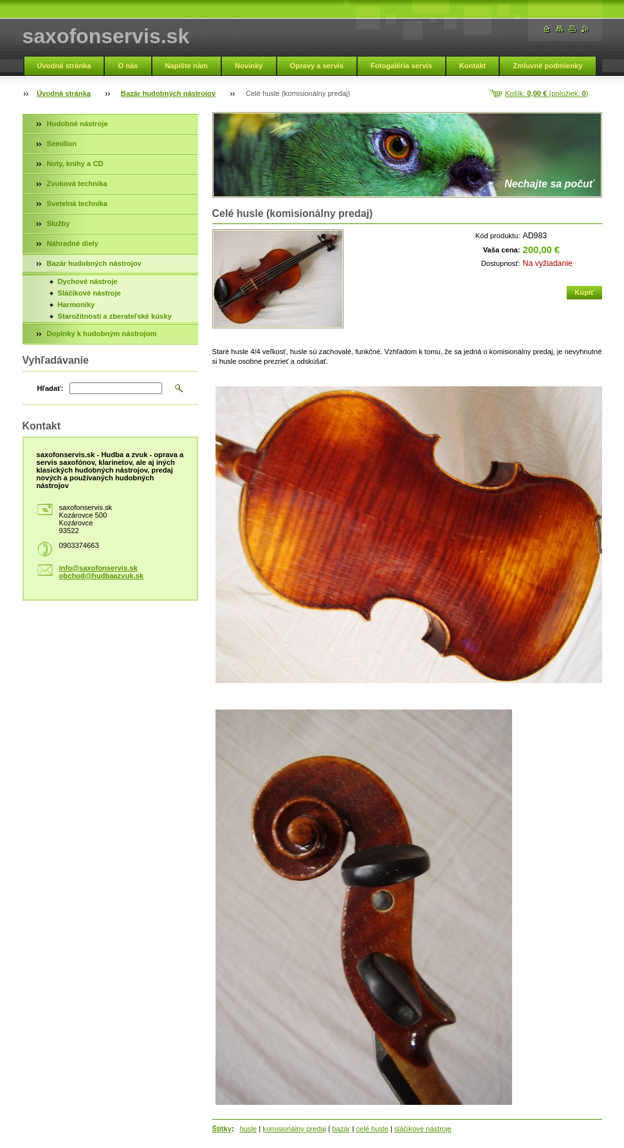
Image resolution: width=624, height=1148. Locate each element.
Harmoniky (76, 304)
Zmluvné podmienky (547, 66)
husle (248, 1129)
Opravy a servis (317, 66)
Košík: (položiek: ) (546, 93)
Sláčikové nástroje (89, 293)
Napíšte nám (186, 66)
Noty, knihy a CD (75, 163)
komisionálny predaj (294, 1129)
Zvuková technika (77, 183)
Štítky (222, 1129)
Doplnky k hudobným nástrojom (102, 333)
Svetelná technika (77, 203)
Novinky (249, 66)
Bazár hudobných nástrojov (168, 93)
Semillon (62, 143)
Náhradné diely (72, 243)
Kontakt (472, 66)
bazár (341, 1129)
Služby (58, 223)
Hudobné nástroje (77, 123)
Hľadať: (50, 388)
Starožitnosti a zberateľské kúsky (115, 316)
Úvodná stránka (64, 66)
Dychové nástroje (88, 281)
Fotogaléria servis (401, 66)
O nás (128, 66)
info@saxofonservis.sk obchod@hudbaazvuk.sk (101, 571)
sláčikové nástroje (423, 1129)
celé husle (372, 1129)
